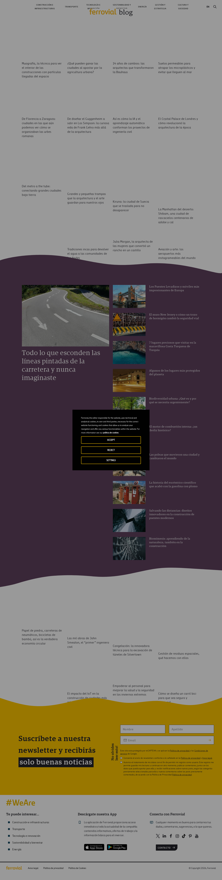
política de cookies (111, 433)
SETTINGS (111, 460)
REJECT (111, 450)
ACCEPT (111, 440)
